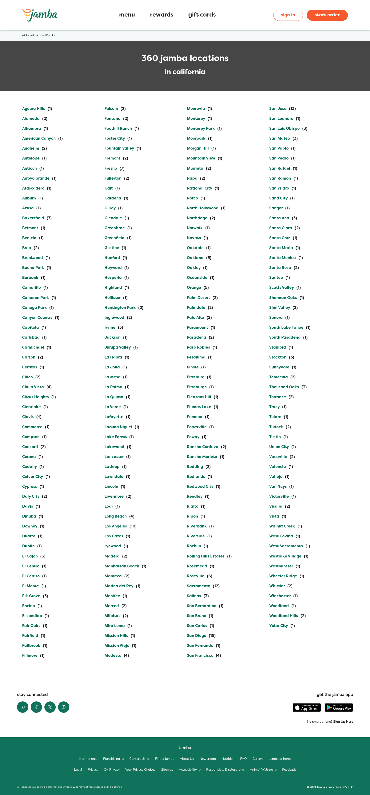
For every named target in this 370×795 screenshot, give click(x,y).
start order (327, 15)
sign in (288, 15)
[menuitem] (88, 758)
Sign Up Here (342, 721)
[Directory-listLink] (37, 109)
